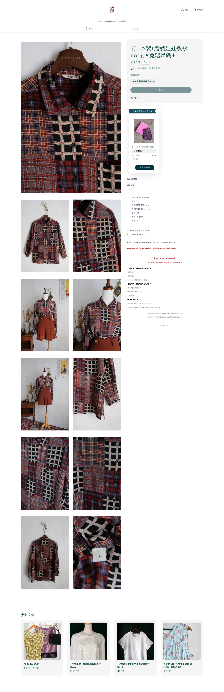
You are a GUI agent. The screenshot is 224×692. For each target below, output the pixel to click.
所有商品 (109, 21)
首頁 (100, 21)
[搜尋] (133, 28)
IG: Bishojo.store (174, 313)
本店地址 (122, 21)
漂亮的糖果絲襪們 (143, 147)
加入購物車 (144, 167)
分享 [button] (134, 97)
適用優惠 (135, 75)
